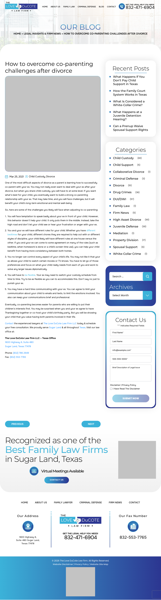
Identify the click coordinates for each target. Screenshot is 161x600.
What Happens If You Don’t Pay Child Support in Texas (129, 80)
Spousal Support (125, 249)
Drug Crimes (122, 193)
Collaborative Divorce (128, 173)
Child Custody (37, 176)
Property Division (125, 242)
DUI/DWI (119, 200)
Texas (83, 327)
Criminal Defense (87, 7)
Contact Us (57, 480)
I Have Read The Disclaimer (126, 398)
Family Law (69, 7)
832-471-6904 (140, 7)
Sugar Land (55, 327)
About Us (55, 7)
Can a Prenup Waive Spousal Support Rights (130, 128)
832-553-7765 (133, 537)
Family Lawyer (62, 502)
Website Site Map (99, 564)
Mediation (120, 235)
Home (45, 7)
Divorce (50, 176)
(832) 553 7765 (18, 357)
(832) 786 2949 (21, 353)
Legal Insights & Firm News (42, 33)
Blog (101, 7)
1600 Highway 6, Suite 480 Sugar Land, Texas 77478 (28, 540)
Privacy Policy (129, 394)
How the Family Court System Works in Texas (130, 93)
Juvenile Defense (125, 228)
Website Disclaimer (62, 564)
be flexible (30, 275)
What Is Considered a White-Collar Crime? (129, 103)
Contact (111, 7)
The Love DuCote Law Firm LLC (60, 323)
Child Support (123, 166)
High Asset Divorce (127, 221)
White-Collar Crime (127, 256)
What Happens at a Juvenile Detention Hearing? (127, 116)
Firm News (121, 214)
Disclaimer (115, 394)
